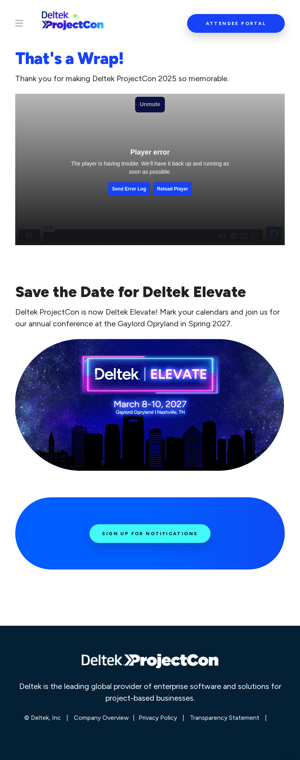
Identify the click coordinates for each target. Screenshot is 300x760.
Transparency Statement (224, 717)
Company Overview (101, 717)
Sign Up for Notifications (150, 533)
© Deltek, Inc (43, 717)
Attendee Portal (236, 23)
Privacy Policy (158, 717)
